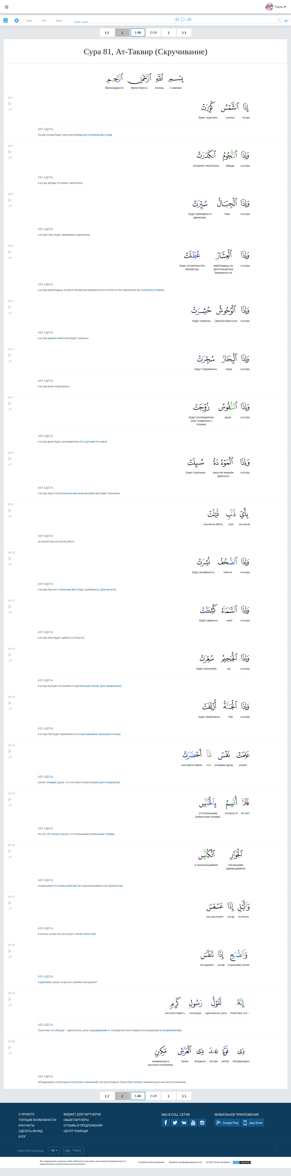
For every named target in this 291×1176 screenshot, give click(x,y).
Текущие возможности (37, 1128)
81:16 (11, 851)
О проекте (26, 1122)
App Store (252, 1131)
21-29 (153, 32)
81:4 (10, 247)
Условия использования (151, 1170)
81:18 (11, 952)
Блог (22, 1144)
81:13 (11, 702)
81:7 (10, 400)
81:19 (11, 1000)
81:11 (11, 605)
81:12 (11, 653)
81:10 (11, 556)
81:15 (11, 799)
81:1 (10, 98)
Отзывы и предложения (83, 1133)
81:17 (11, 903)
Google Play (227, 1131)
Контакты (27, 1133)
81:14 (11, 750)
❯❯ (184, 32)
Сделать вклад (30, 1139)
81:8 (10, 455)
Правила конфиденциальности (185, 1170)
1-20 (138, 32)
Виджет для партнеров (82, 1122)
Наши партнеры (76, 1128)
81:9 (10, 507)
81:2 (10, 146)
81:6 (10, 351)
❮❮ (107, 32)
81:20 (11, 1049)
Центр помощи (76, 1139)
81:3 (10, 195)
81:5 (10, 303)
